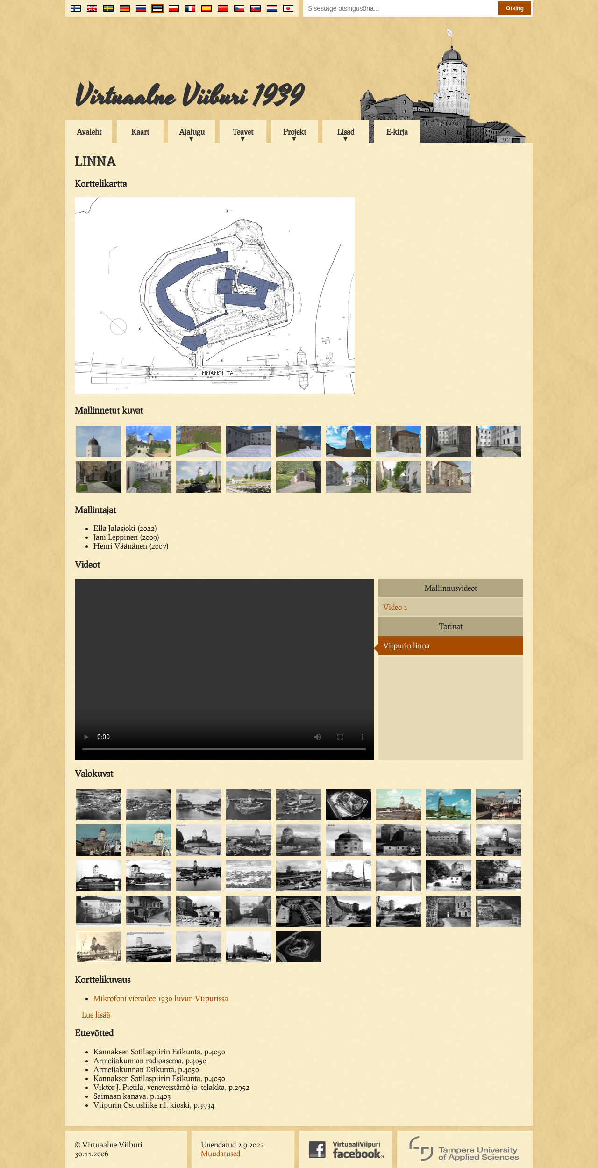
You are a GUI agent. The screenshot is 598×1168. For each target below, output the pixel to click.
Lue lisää (96, 1014)
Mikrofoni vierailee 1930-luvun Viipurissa (160, 998)
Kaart (140, 131)
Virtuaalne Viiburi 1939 (189, 96)
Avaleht (89, 131)
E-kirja (397, 131)
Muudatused (220, 1153)
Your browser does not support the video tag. (224, 669)
